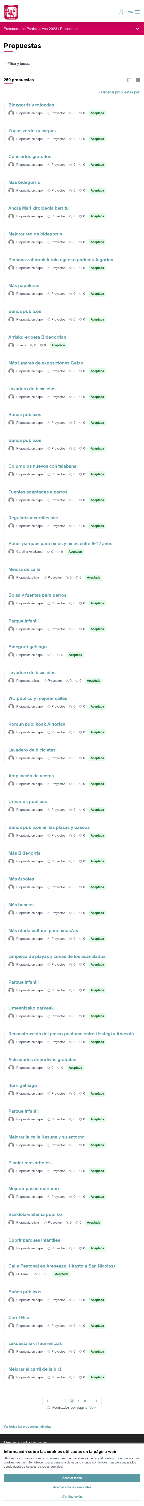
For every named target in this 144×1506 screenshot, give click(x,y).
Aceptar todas (72, 1478)
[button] (129, 79)
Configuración (72, 1497)
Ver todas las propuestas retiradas (27, 1427)
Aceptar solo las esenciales (72, 1487)
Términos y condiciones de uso (25, 1442)
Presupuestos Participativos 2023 (30, 28)
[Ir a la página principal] (54, 12)
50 (93, 1407)
